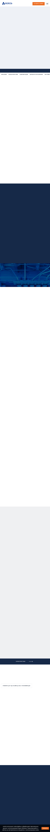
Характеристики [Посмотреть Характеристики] (13, 74)
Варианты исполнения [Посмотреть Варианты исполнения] (36, 74)
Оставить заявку (38, 3)
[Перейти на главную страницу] (8, 3)
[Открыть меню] (47, 3)
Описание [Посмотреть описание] (4, 74)
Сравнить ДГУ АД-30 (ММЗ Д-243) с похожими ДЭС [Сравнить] (16, 685)
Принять (45, 828)
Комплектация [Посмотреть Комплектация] (24, 74)
